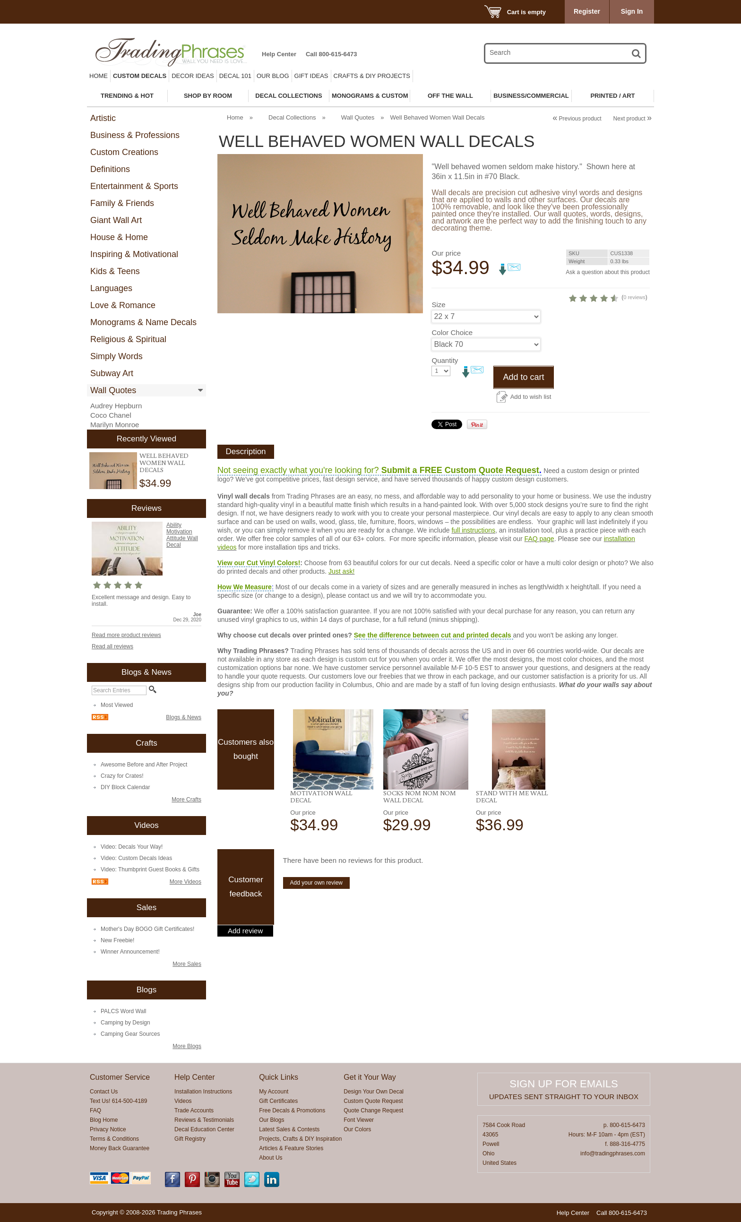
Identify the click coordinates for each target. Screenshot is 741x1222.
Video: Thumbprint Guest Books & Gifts (150, 869)
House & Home (119, 237)
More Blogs (186, 1046)
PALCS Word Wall (123, 1011)
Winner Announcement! (130, 951)
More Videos (185, 881)
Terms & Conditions (114, 1139)
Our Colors (357, 1129)
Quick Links (278, 1077)
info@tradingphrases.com (612, 1153)
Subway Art (111, 373)
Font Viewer (359, 1120)
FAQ (95, 1110)
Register (587, 11)
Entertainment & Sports (134, 186)
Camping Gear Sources (130, 1034)
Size (438, 337)
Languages (111, 288)
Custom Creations (124, 152)
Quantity (444, 393)
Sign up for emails (563, 1084)
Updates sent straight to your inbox (563, 1097)
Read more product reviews (126, 635)
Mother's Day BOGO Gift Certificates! (147, 929)
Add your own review (316, 915)
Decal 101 (235, 75)
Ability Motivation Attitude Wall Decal (182, 535)
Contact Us (104, 1091)
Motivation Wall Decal (321, 829)
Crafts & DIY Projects (372, 75)
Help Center (279, 54)
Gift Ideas (311, 75)
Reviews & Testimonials (204, 1120)
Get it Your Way (370, 1077)
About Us (270, 1157)
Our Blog (273, 75)
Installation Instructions (203, 1091)
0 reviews (591, 330)
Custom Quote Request (373, 1101)
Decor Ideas (193, 75)
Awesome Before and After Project (144, 764)
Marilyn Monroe (114, 425)
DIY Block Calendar (125, 787)
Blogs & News (183, 717)
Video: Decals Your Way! (132, 846)
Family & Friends (122, 203)
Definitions (110, 169)
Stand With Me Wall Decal (512, 829)
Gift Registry (190, 1139)
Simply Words (116, 356)
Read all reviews (112, 646)
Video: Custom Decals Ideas (136, 858)
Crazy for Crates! (122, 776)
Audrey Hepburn (116, 406)
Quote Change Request (373, 1110)
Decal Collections (292, 117)
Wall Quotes (113, 390)
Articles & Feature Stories (291, 1148)
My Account (273, 1091)
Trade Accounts (194, 1110)
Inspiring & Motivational (134, 254)
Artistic (103, 118)
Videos (182, 1101)
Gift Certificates (278, 1101)
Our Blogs (271, 1120)
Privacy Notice (108, 1129)
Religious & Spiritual (128, 339)
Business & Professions (135, 135)
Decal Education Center (204, 1129)
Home (98, 75)
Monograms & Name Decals (143, 322)
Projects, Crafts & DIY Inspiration (300, 1139)
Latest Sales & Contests (289, 1129)
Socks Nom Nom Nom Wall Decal (419, 829)
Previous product (576, 118)
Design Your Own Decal (374, 1091)
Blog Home (104, 1120)
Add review (245, 963)
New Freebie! (117, 940)
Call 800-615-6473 (331, 54)
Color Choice (452, 365)
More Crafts (186, 799)
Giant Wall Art (116, 220)
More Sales (186, 964)
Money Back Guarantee (119, 1148)
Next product (632, 118)
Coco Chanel (110, 415)
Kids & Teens (115, 271)
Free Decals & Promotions (292, 1110)
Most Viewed (117, 705)
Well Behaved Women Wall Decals (164, 462)
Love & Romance (122, 305)
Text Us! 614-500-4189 (118, 1101)
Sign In (632, 11)
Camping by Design (125, 1022)
